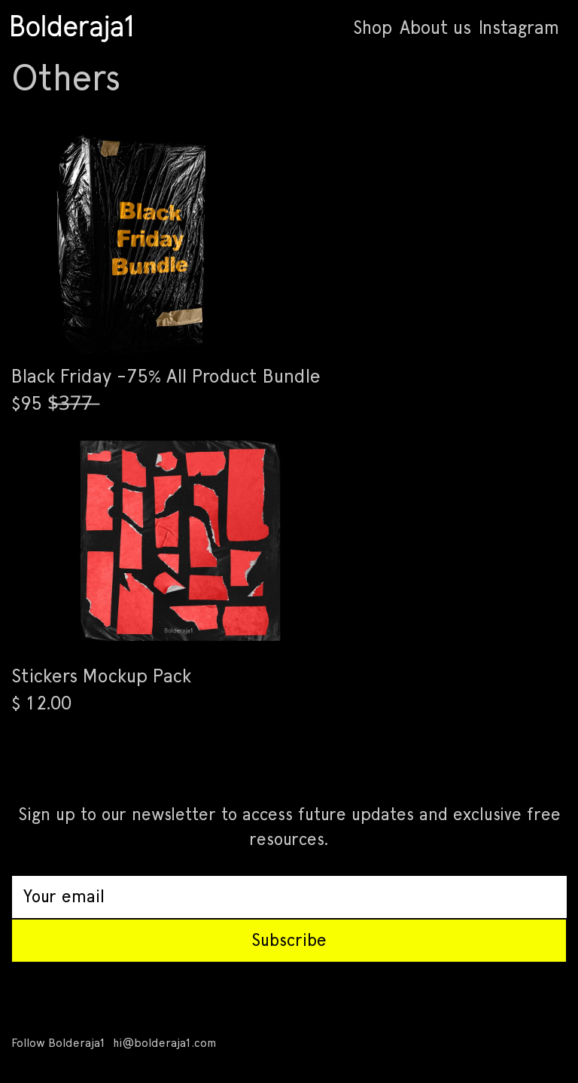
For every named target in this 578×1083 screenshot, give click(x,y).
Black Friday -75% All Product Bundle (166, 376)
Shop (372, 28)
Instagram (519, 28)
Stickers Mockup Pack (101, 676)
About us (435, 28)
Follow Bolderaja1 (58, 1043)
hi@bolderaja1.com (164, 1043)
